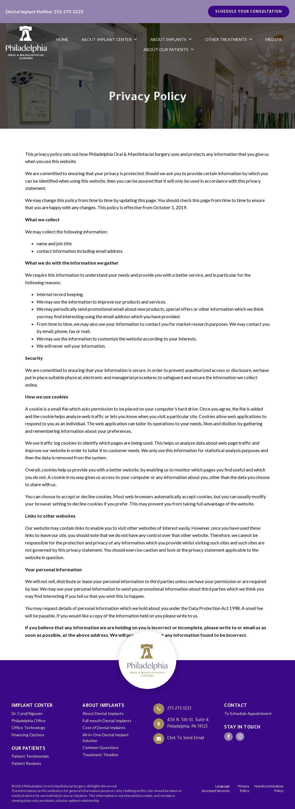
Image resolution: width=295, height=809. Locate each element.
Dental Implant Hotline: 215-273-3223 (44, 11)
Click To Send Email (185, 738)
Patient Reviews (26, 763)
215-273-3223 (179, 709)
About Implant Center (109, 39)
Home (62, 39)
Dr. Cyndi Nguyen (27, 713)
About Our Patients (168, 49)
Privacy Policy (243, 788)
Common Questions (100, 747)
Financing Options (28, 734)
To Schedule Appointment (248, 713)
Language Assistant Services (216, 788)
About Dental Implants (103, 713)
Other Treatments (229, 39)
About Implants (171, 39)
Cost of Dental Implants (104, 727)
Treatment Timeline (100, 754)
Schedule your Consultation (248, 12)
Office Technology (28, 727)
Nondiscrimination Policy (268, 788)
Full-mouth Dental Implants (106, 720)
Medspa (274, 39)
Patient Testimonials (30, 756)
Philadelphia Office (29, 720)
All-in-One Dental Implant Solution (105, 737)
